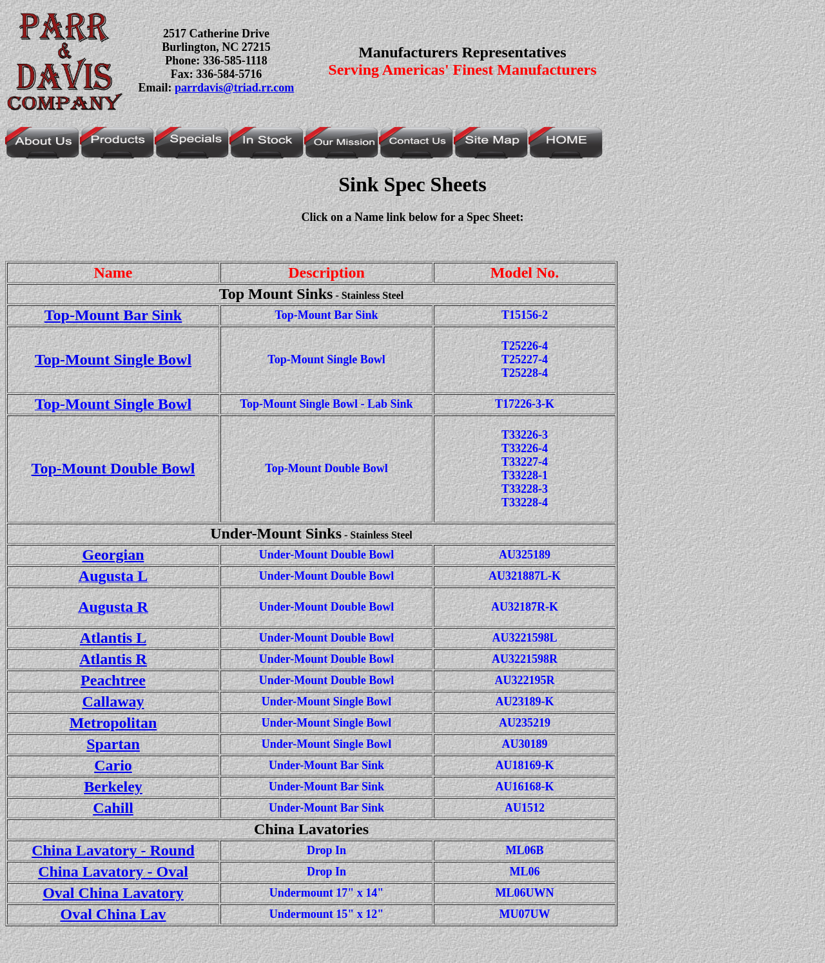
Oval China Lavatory (113, 892)
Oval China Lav (113, 914)
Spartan (113, 744)
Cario (113, 765)
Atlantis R (113, 659)
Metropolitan (113, 722)
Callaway (113, 701)
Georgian (113, 554)
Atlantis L (113, 637)
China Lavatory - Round (113, 850)
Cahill (113, 807)
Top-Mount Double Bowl (113, 468)
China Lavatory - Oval (113, 871)
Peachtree (113, 680)
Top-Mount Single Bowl (113, 359)
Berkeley (113, 786)
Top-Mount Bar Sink (113, 315)
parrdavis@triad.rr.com (234, 87)
